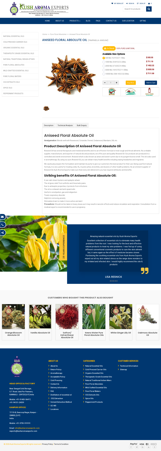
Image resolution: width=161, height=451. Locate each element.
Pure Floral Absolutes (13, 65)
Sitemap (122, 370)
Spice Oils (7, 88)
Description (48, 125)
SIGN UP (141, 3)
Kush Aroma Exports (18, 444)
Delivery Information (57, 388)
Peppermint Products (13, 94)
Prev (73, 254)
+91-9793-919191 (23, 423)
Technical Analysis (65, 125)
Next (155, 254)
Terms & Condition (61, 444)
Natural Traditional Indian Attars (19, 59)
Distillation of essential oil (60, 395)
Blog (88, 21)
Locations (53, 409)
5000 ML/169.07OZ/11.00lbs (116, 70)
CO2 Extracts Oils (11, 82)
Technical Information (128, 366)
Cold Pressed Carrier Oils (15, 42)
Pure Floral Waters (12, 76)
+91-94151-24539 (16, 402)
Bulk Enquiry (82, 125)
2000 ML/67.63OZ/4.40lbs (115, 66)
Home (47, 21)
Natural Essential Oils (13, 36)
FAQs (98, 21)
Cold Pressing (55, 380)
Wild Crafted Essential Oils (16, 71)
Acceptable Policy (56, 377)
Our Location (128, 21)
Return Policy (54, 370)
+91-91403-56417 (23, 399)
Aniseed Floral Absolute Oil (78, 34)
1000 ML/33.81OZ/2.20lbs (115, 62)
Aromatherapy (55, 373)
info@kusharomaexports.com (27, 428)
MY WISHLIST (117, 3)
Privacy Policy (47, 444)
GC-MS (52, 406)
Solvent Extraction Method (60, 402)
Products (75, 21)
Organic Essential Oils (13, 48)
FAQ (51, 391)
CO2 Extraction (55, 398)
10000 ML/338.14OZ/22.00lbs (117, 74)
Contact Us (111, 21)
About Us (59, 21)
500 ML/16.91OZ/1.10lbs (115, 58)
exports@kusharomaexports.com (23, 431)
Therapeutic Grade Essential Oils (18, 53)
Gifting (143, 21)
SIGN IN (130, 3)
